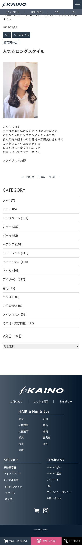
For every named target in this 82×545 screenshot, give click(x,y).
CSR (49, 486)
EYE (74, 11)
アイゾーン (10, 279)
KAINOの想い (54, 467)
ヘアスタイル (11, 218)
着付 (6, 288)
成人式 (9, 499)
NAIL (57, 11)
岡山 (45, 425)
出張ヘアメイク (13, 487)
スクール (10, 493)
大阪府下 (24, 431)
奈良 (21, 443)
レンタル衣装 (11, 479)
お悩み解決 (10, 306)
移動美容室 (10, 467)
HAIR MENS (37, 11)
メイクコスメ (11, 314)
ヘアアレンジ (11, 253)
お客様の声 (66, 401)
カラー (7, 227)
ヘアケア (8, 244)
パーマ (7, 235)
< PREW (28, 177)
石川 (45, 419)
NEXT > (54, 177)
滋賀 (21, 437)
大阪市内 (24, 425)
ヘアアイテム (11, 262)
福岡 (45, 431)
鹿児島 (46, 437)
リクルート (53, 479)
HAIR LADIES (12, 11)
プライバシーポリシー (59, 492)
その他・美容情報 (14, 323)
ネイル (7, 270)
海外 (45, 443)
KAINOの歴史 (54, 473)
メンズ (7, 297)
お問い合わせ (54, 498)
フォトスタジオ (12, 473)
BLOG (41, 177)
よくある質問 (41, 401)
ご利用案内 (16, 401)
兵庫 (21, 450)
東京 (21, 419)
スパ (6, 200)
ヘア (6, 209)
